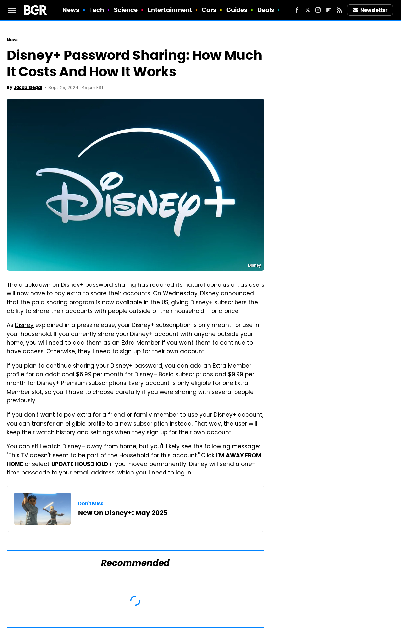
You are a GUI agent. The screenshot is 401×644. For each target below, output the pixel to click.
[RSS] (339, 10)
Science (126, 10)
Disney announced (227, 294)
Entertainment (170, 10)
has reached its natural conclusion (188, 285)
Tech (96, 10)
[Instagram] (318, 10)
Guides (237, 10)
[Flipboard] (328, 10)
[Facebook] (297, 10)
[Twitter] (307, 10)
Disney (24, 325)
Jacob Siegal (28, 87)
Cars (209, 10)
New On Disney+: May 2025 (122, 513)
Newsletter (370, 10)
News (70, 10)
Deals (265, 10)
